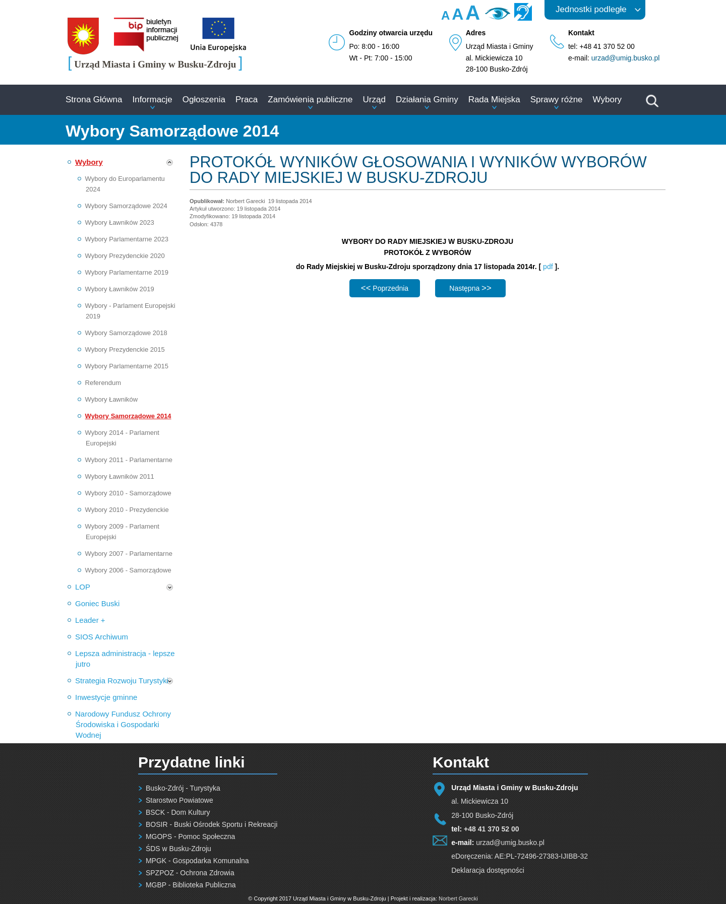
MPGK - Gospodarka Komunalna (197, 861)
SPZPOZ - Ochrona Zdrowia (190, 873)
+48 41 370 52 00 (491, 829)
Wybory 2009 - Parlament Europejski (122, 532)
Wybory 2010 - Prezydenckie (127, 509)
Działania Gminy (427, 99)
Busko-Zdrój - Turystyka (183, 788)
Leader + (90, 620)
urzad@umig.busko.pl (625, 58)
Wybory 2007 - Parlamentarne (128, 553)
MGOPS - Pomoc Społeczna (190, 836)
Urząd (374, 99)
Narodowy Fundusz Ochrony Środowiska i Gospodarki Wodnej (123, 724)
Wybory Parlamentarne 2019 (126, 272)
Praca (246, 99)
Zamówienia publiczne (310, 99)
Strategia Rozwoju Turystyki (121, 680)
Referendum (103, 382)
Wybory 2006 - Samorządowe (128, 570)
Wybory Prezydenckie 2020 (125, 256)
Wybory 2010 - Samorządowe (128, 493)
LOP (82, 587)
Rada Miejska (494, 99)
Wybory (607, 99)
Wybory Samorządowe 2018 (126, 333)
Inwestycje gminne (106, 697)
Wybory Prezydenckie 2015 (125, 349)
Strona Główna (94, 99)
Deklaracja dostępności (487, 870)
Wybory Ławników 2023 (119, 222)
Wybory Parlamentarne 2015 (126, 366)
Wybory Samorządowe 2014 (128, 416)
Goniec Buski (97, 603)
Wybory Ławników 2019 (119, 289)
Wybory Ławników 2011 (119, 476)
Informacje (152, 99)
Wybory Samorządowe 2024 (126, 206)
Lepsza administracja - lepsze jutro (125, 658)
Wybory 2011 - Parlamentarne (128, 460)
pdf (549, 267)
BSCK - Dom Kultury (178, 812)
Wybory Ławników (111, 399)
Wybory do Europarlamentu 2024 (125, 184)
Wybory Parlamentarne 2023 (126, 239)
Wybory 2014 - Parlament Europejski (122, 438)
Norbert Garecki (458, 898)
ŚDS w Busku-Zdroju (178, 849)
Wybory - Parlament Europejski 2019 (130, 311)
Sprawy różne (556, 99)
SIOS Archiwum (101, 636)
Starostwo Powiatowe (179, 800)
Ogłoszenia (204, 99)
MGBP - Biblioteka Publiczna (191, 885)
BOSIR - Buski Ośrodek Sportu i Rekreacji (211, 824)
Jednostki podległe (591, 9)
